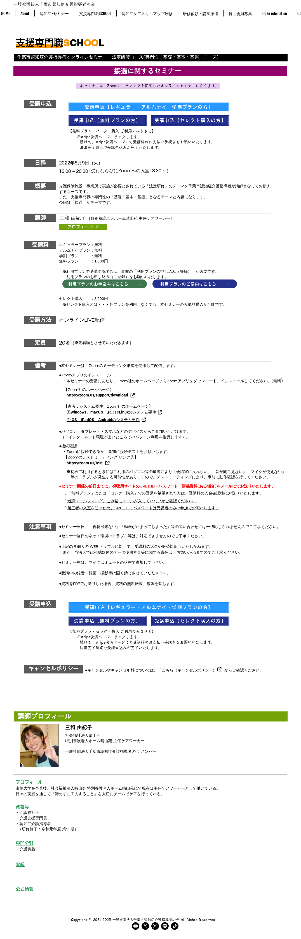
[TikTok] (174, 926)
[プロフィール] (83, 227)
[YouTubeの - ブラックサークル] (135, 926)
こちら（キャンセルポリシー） (189, 670)
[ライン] (165, 926)
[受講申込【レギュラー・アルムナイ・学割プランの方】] (149, 107)
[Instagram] (155, 926)
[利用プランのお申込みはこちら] (104, 283)
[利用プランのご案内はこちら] (194, 283)
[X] (145, 926)
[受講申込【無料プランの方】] (107, 120)
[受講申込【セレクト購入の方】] (190, 120)
